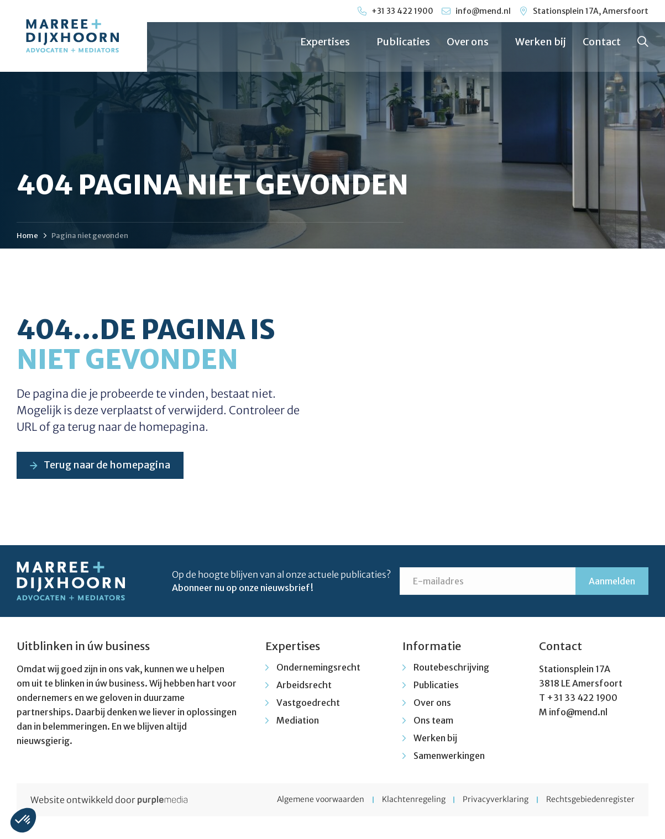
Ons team (433, 721)
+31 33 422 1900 (582, 698)
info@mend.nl (578, 712)
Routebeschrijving (451, 668)
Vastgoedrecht (308, 703)
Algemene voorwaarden (315, 800)
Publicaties (403, 41)
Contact (602, 41)
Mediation (297, 721)
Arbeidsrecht (304, 685)
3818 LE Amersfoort (580, 683)
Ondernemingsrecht (318, 668)
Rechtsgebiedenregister (590, 800)
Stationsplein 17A (574, 669)
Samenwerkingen (449, 756)
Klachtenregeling (410, 800)
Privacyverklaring (494, 800)
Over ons (473, 41)
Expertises (330, 41)
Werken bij (540, 41)
